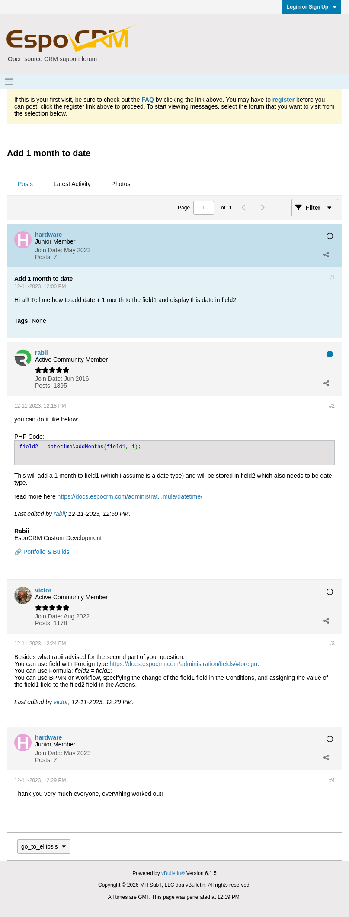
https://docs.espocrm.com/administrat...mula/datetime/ (130, 496)
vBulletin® (173, 873)
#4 (332, 780)
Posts (25, 183)
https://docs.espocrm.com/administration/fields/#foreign (184, 663)
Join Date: (48, 250)
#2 (332, 406)
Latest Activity (72, 183)
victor (61, 701)
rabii (59, 513)
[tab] (25, 184)
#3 (332, 643)
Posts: (43, 257)
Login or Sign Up (311, 7)
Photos (121, 183)
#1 (332, 277)
